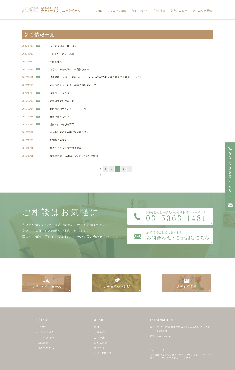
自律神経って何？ (59, 116)
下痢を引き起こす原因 (62, 53)
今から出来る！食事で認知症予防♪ (69, 132)
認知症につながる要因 (62, 124)
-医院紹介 (42, 342)
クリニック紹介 (117, 10)
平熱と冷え (56, 61)
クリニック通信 (202, 10)
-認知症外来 (100, 342)
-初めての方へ (45, 348)
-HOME (41, 327)
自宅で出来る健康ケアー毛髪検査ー (69, 69)
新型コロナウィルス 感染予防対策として (73, 85)
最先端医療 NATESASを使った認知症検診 (74, 156)
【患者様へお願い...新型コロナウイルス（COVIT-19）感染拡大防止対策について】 (96, 77)
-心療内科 (99, 332)
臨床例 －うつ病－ (61, 93)
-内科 (96, 327)
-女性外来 (99, 348)
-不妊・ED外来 (102, 353)
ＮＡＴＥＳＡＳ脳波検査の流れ (67, 148)
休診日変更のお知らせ (62, 101)
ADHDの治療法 (58, 140)
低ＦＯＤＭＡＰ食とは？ (63, 46)
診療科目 (159, 10)
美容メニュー (179, 10)
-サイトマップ (159, 349)
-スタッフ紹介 (45, 337)
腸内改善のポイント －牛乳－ (69, 108)
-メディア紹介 (45, 332)
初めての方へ (140, 10)
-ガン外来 (99, 337)
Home (98, 10)
